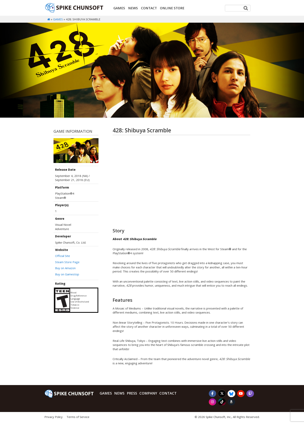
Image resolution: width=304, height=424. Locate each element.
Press (132, 393)
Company (148, 393)
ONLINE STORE (172, 8)
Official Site (62, 256)
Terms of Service (77, 417)
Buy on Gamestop (67, 274)
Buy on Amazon (65, 268)
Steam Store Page (67, 262)
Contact (149, 8)
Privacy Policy (53, 417)
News (133, 8)
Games (119, 8)
